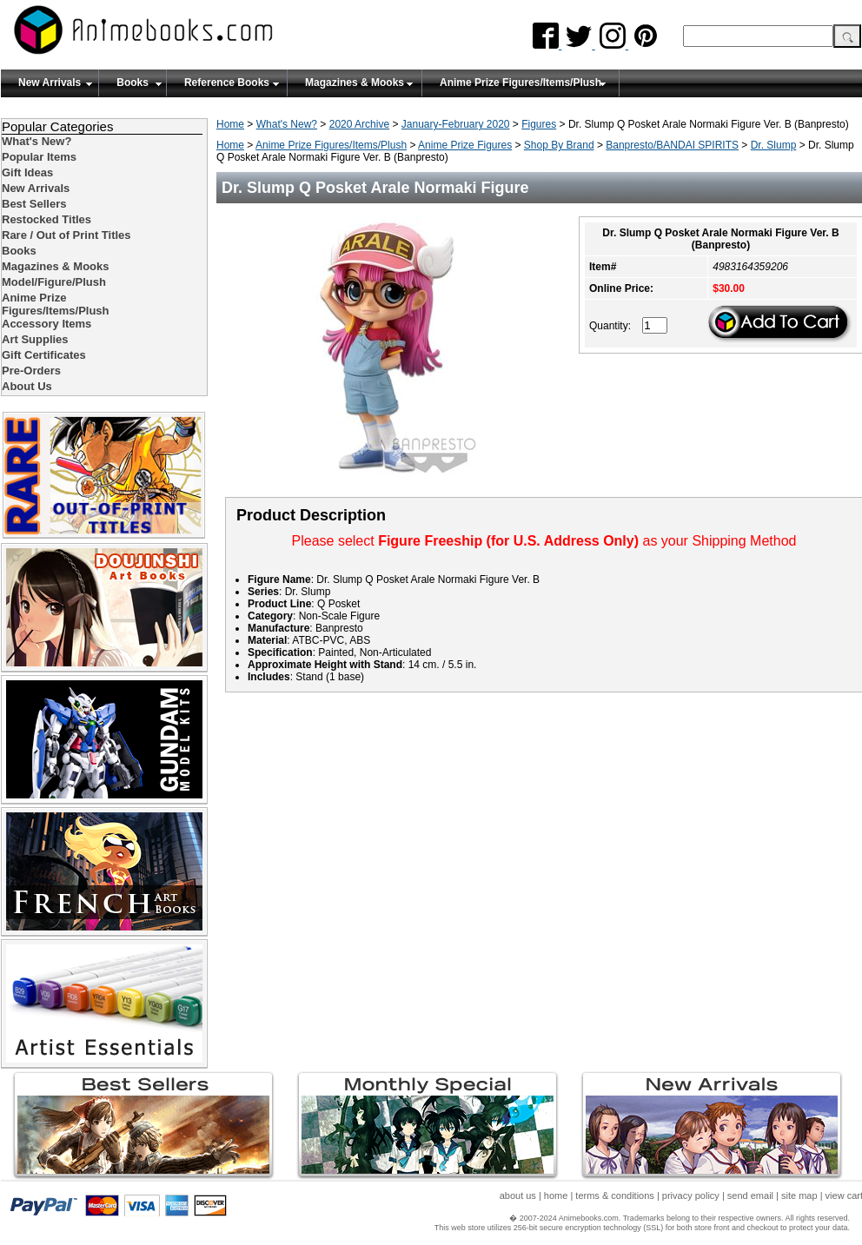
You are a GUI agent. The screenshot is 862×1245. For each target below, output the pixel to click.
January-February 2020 (455, 124)
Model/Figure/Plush (54, 281)
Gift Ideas (27, 172)
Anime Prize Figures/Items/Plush (520, 82)
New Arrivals (49, 82)
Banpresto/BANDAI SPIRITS (672, 145)
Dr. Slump (774, 145)
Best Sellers (34, 203)
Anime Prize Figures (465, 145)
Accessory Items (46, 323)
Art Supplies (35, 339)
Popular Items (39, 156)
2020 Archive (359, 124)
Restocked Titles (46, 219)
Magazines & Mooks (354, 82)
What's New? (286, 124)
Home (230, 124)
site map (799, 1195)
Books (132, 82)
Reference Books (226, 82)
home (556, 1195)
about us (518, 1195)
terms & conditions (614, 1195)
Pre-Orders (31, 370)
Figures (538, 124)
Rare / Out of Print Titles (66, 235)
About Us (27, 386)
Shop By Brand (559, 145)
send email (750, 1195)
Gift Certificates (44, 354)
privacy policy (690, 1195)
